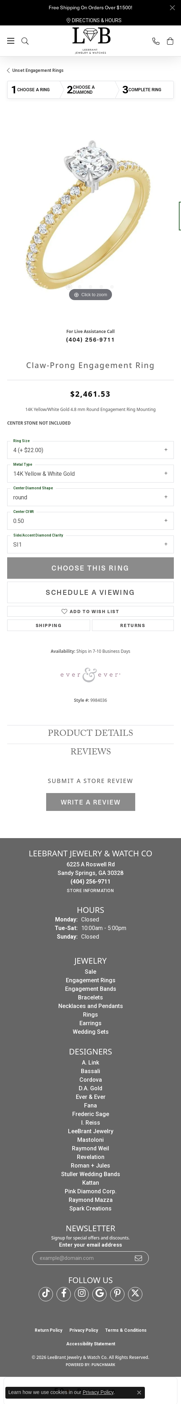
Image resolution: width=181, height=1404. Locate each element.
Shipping (49, 625)
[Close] (172, 7)
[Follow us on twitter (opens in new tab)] (135, 1294)
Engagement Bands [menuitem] (90, 988)
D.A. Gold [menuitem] (90, 1088)
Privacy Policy (83, 1330)
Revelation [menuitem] (90, 1157)
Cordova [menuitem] (90, 1079)
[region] (90, 219)
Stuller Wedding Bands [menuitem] (90, 1174)
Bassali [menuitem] (90, 1071)
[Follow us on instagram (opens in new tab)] (81, 1294)
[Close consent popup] (139, 1392)
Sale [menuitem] (90, 971)
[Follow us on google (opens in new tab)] (99, 1294)
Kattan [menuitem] (90, 1182)
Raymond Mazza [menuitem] (91, 1200)
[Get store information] (90, 890)
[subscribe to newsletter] (138, 1258)
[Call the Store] (90, 881)
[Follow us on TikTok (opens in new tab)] (46, 1294)
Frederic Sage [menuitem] (90, 1114)
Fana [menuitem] (90, 1105)
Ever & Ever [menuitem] (91, 1097)
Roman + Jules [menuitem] (90, 1165)
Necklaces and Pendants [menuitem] (90, 1006)
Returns (132, 625)
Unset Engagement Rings (38, 70)
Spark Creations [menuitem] (90, 1208)
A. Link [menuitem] (90, 1062)
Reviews (90, 753)
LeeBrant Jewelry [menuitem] (90, 1131)
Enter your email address (90, 1245)
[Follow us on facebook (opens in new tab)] (64, 1294)
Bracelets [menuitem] (90, 997)
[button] (32, 41)
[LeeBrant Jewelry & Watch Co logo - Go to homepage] (90, 41)
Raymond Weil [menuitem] (90, 1148)
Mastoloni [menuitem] (90, 1139)
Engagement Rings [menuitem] (91, 980)
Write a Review (91, 802)
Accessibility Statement (90, 1343)
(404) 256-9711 (90, 339)
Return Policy (48, 1330)
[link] (94, 20)
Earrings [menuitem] (90, 1023)
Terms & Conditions (126, 1330)
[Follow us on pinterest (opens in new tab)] (117, 1294)
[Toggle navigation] (10, 41)
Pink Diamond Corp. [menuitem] (91, 1191)
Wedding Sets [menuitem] (91, 1031)
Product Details (90, 734)
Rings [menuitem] (90, 1014)
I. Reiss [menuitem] (90, 1122)
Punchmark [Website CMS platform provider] (104, 1364)
